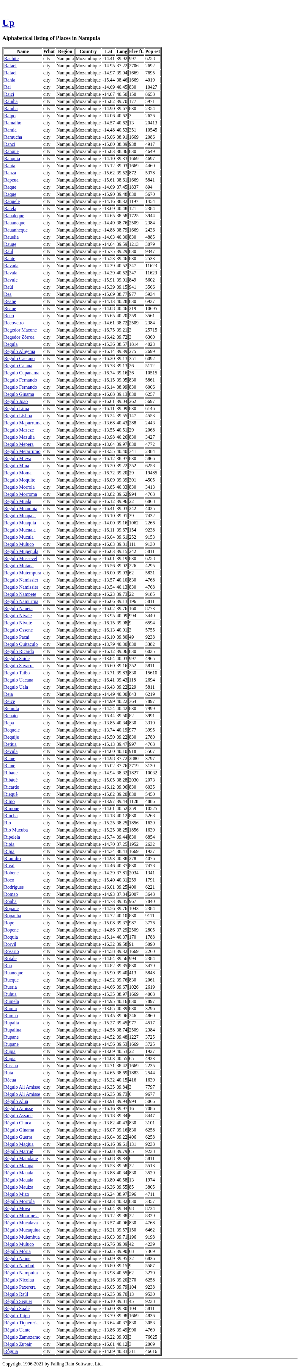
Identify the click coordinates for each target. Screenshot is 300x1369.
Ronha (10, 901)
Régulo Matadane (21, 1158)
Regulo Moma (17, 472)
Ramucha (13, 137)
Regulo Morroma (20, 494)
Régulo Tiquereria (21, 1322)
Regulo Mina (16, 465)
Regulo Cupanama (22, 372)
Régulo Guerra (18, 1137)
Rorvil (10, 944)
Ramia (10, 129)
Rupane (11, 1037)
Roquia (11, 937)
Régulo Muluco (19, 1244)
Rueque (11, 979)
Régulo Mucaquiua (22, 1229)
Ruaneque (13, 972)
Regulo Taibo (17, 672)
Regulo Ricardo (19, 651)
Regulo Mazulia (19, 437)
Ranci (9, 144)
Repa (9, 722)
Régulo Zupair (18, 1344)
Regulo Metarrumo (22, 451)
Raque (10, 187)
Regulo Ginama (19, 394)
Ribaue (11, 772)
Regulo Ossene (18, 629)
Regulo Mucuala (20, 529)
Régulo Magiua (19, 1144)
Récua (10, 1079)
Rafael (10, 65)
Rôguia (11, 1351)
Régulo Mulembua (22, 1237)
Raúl (8, 287)
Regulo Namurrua (21, 601)
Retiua (10, 744)
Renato (11, 715)
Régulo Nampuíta (21, 1272)
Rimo (9, 801)
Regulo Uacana (18, 679)
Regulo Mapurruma (23, 422)
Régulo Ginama (19, 1129)
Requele (12, 729)
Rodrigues (14, 887)
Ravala (10, 272)
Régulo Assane (18, 1115)
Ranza (10, 172)
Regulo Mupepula (21, 551)
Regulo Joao (16, 401)
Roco (9, 879)
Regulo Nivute (18, 622)
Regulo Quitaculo (21, 644)
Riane (9, 758)
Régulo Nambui (19, 1265)
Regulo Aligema (19, 351)
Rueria (10, 987)
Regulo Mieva (17, 458)
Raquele (12, 201)
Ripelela (12, 837)
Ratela (10, 208)
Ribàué (11, 779)
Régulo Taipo (17, 1315)
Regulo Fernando (20, 379)
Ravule (11, 279)
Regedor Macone (20, 329)
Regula (11, 344)
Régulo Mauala (18, 1172)
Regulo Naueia (18, 608)
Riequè (11, 794)
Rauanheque (16, 229)
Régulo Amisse (18, 1108)
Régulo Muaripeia (21, 1215)
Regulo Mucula (19, 537)
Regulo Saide (17, 658)
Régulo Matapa (18, 1165)
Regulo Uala (16, 687)
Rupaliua (12, 1029)
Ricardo (11, 787)
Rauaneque (14, 222)
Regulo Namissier (21, 579)
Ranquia (12, 158)
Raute (9, 258)
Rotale (10, 958)
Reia (8, 694)
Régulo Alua (16, 1101)
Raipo (9, 115)
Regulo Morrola (19, 487)
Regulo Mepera (19, 444)
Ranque (11, 151)
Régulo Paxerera (20, 1287)
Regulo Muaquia (20, 522)
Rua (8, 965)
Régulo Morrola (19, 1201)
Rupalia (11, 1022)
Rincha (11, 815)
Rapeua (11, 179)
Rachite (11, 58)
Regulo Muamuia (20, 508)
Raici (9, 94)
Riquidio (12, 858)
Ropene (11, 929)
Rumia (10, 1008)
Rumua (11, 1015)
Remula (11, 708)
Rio (7, 822)
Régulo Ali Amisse (22, 1087)
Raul (8, 251)
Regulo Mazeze (19, 429)
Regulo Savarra (19, 665)
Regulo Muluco (19, 544)
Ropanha (12, 915)
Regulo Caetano (19, 358)
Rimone (11, 808)
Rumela (11, 1001)
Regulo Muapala (20, 515)
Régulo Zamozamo (22, 1337)
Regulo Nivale (18, 615)
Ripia (9, 844)
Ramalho (12, 122)
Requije (11, 737)
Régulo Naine (17, 1258)
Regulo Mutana (19, 565)
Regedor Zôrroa (19, 337)
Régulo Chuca (17, 1122)
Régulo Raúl (16, 1294)
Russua (11, 1065)
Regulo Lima (16, 408)
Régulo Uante (17, 1329)
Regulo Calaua (18, 365)
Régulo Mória (17, 1251)
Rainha (11, 101)
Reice (9, 701)
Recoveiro (14, 322)
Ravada (11, 265)
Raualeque (14, 215)
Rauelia (11, 237)
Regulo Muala (17, 501)
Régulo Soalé (17, 1308)
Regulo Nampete (20, 594)
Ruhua (10, 994)
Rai (7, 87)
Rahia (9, 79)
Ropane (11, 908)
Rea (8, 294)
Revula (11, 751)
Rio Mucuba (16, 829)
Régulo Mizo (16, 1194)
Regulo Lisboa (18, 415)
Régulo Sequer (18, 1301)
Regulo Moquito (19, 479)
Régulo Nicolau (19, 1279)
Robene (11, 872)
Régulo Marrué (18, 1151)
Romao (11, 894)
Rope (9, 922)
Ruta (8, 1072)
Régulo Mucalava (21, 1222)
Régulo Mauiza (18, 1187)
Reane (10, 301)
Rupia (9, 1051)
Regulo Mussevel (20, 558)
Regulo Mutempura (22, 572)
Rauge (10, 244)
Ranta (9, 165)
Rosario (11, 951)
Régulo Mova (17, 1208)
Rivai (9, 865)
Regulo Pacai (16, 637)
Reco (9, 315)
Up (8, 22)
